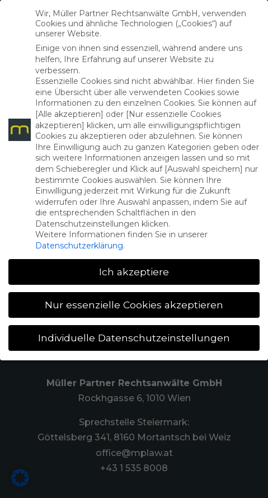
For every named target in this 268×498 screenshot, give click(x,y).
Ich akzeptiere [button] (134, 272)
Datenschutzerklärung (79, 246)
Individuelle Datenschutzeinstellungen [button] (134, 338)
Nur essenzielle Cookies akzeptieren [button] (134, 305)
